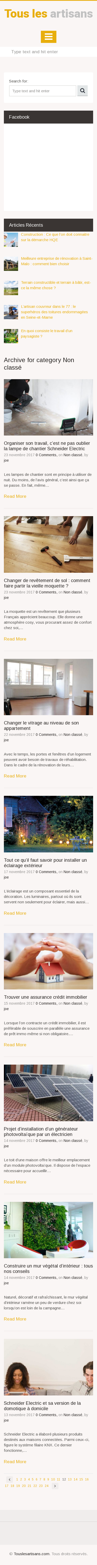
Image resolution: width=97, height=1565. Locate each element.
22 (35, 1486)
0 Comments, (47, 455)
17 (7, 1486)
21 (29, 1486)
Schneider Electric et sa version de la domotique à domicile (42, 1406)
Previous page (9, 1479)
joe (6, 460)
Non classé (73, 455)
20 (24, 1486)
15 (81, 1479)
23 (41, 1486)
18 (12, 1486)
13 (70, 1479)
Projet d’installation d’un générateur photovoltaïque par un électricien (41, 1131)
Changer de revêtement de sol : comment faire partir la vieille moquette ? (47, 583)
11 (58, 1479)
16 (87, 1479)
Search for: (18, 81)
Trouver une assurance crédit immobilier (45, 997)
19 (18, 1486)
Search (82, 90)
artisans (48, 13)
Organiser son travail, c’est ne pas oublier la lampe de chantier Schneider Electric (47, 446)
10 (53, 1479)
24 (46, 1486)
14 (75, 1479)
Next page (55, 1486)
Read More (15, 496)
